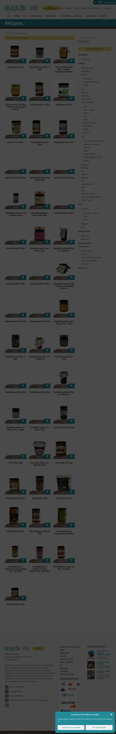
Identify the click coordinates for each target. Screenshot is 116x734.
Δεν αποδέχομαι (99, 727)
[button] (111, 714)
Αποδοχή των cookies (71, 727)
